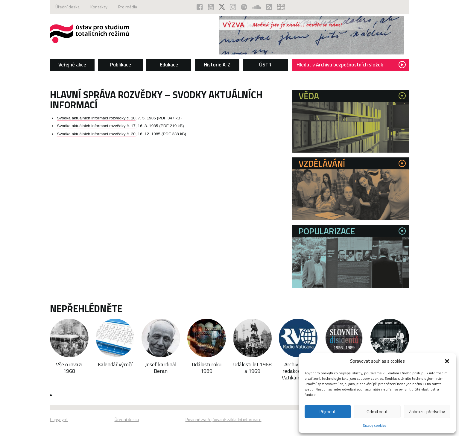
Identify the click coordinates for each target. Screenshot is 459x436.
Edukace (169, 65)
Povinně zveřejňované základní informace (224, 419)
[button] (447, 361)
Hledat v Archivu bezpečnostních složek (351, 65)
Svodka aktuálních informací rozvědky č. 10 (96, 118)
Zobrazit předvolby (427, 411)
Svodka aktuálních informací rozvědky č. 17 (96, 126)
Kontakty (98, 7)
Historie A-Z (217, 65)
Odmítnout (377, 411)
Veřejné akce (72, 65)
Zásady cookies (374, 425)
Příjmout (328, 411)
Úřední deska (67, 7)
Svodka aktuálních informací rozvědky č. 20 (96, 134)
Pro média (127, 7)
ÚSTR (265, 65)
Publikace (120, 65)
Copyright (59, 419)
